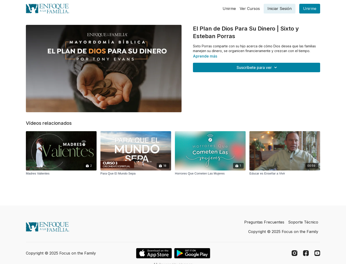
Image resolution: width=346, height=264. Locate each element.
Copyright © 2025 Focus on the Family (283, 231)
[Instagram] (294, 253)
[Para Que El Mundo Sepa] (135, 173)
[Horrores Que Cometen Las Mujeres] (210, 173)
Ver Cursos (250, 8)
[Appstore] (154, 253)
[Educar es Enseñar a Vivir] (284, 173)
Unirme (229, 8)
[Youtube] (317, 253)
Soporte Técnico (303, 222)
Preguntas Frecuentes (264, 222)
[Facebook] (306, 253)
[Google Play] (192, 253)
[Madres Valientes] (61, 173)
